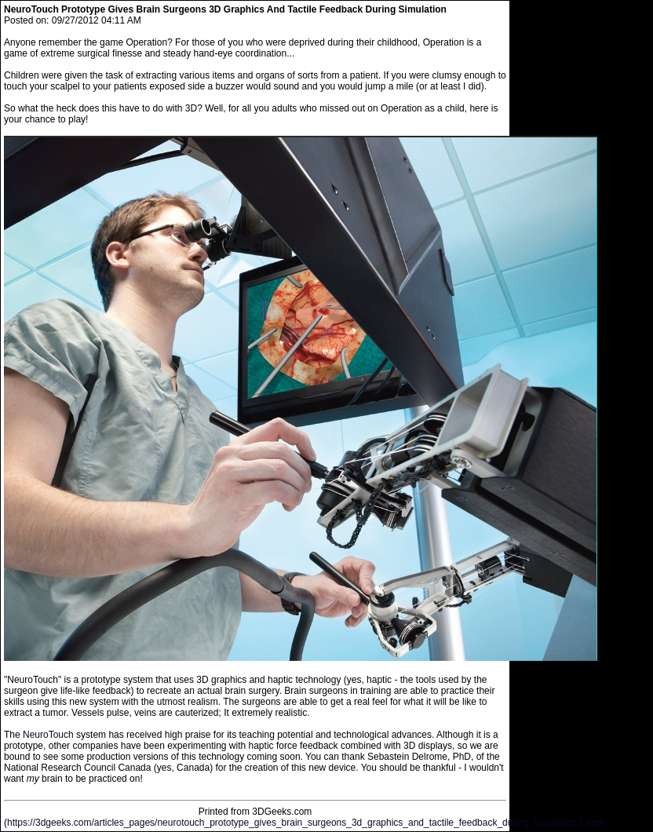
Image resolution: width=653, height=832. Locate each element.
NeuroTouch (48, 734)
